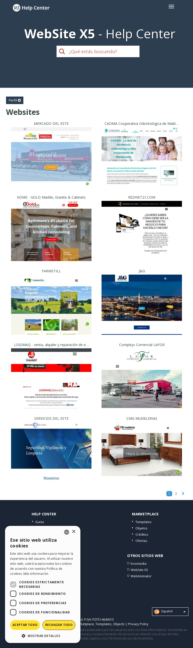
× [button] (73, 532)
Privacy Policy (138, 624)
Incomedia (139, 563)
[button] (42, 635)
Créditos (141, 534)
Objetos (141, 528)
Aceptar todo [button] (25, 625)
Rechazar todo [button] (59, 625)
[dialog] (42, 584)
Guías (39, 522)
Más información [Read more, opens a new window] (36, 574)
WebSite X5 (139, 570)
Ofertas (141, 540)
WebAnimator (141, 576)
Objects (119, 624)
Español (169, 611)
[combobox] (66, 532)
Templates (143, 522)
